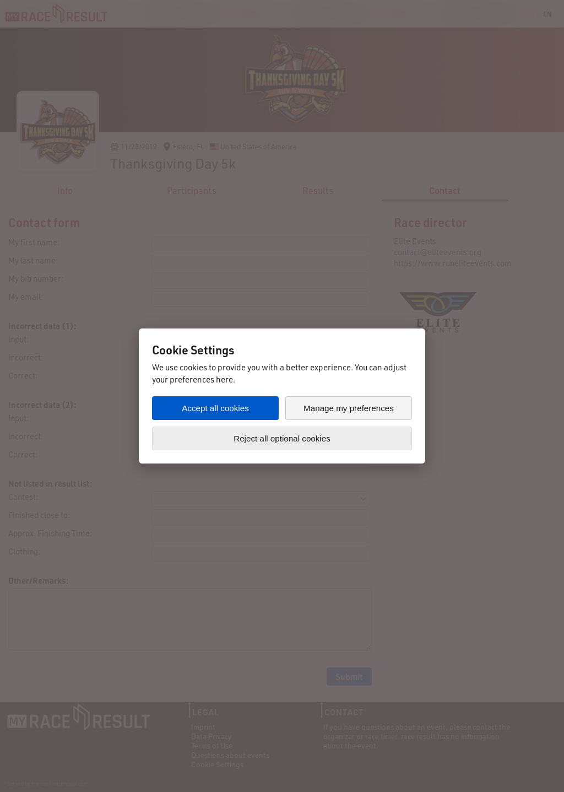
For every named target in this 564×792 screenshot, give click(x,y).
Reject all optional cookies (282, 438)
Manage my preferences (348, 408)
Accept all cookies (215, 408)
